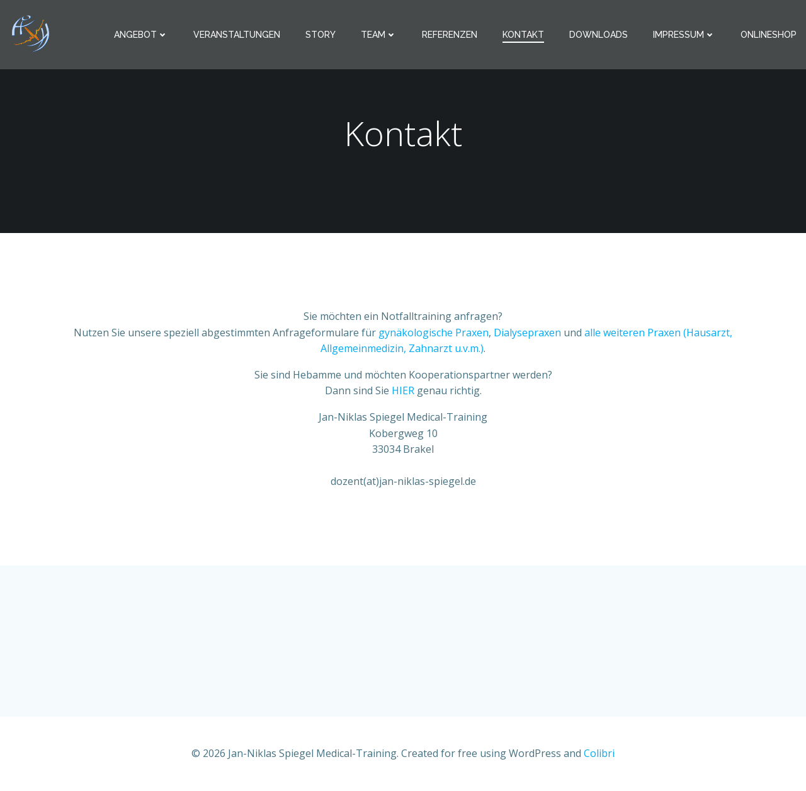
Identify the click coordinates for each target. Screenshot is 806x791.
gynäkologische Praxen (433, 332)
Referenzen (449, 35)
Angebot (141, 35)
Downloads (598, 35)
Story (320, 35)
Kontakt (523, 35)
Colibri (599, 753)
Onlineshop (769, 35)
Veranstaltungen (236, 35)
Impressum (684, 35)
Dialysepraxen (527, 332)
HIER (404, 390)
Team (379, 35)
